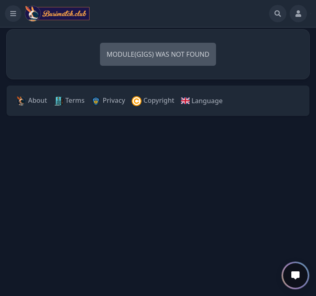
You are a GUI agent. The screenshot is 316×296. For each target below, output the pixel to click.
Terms (69, 101)
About (31, 101)
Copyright (153, 101)
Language (202, 100)
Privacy (108, 101)
